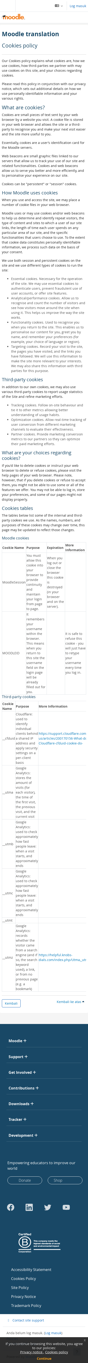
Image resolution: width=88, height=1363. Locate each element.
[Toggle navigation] (6, 6)
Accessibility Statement (31, 1269)
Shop (58, 1180)
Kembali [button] (11, 1003)
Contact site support (25, 1320)
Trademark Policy (26, 1305)
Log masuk (78, 6)
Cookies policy (56, 1352)
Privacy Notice (23, 1296)
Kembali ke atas (70, 1002)
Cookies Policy (23, 1278)
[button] (59, 6)
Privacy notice (31, 1352)
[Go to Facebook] (10, 1207)
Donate (25, 1180)
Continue (44, 1358)
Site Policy (20, 1287)
